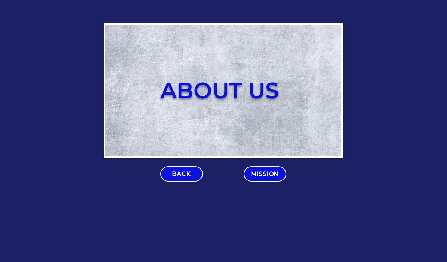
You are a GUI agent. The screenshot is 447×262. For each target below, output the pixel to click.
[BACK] (181, 174)
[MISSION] (265, 174)
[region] (223, 90)
